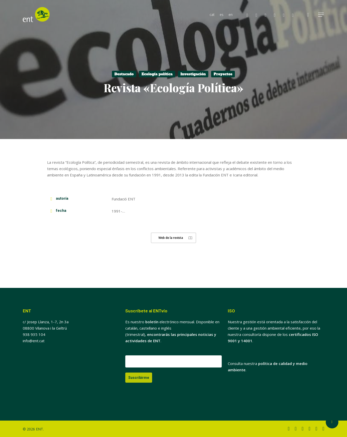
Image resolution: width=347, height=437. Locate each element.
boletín (151, 321)
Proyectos (223, 74)
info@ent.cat (34, 340)
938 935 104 (34, 334)
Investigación (193, 74)
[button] (321, 14)
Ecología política (157, 74)
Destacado (124, 74)
